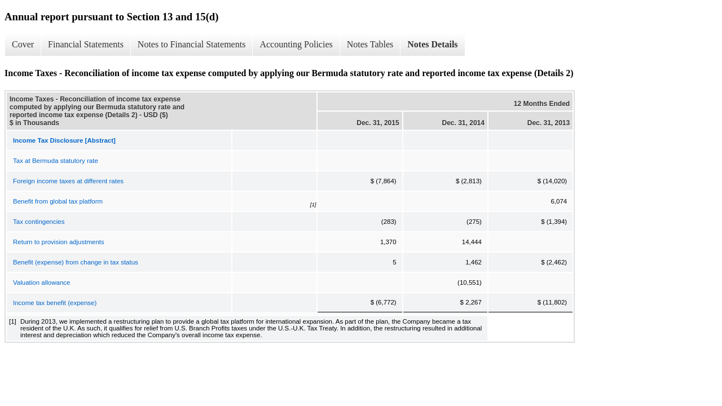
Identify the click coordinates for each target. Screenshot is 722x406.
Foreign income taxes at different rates (68, 181)
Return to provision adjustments (58, 242)
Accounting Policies (295, 44)
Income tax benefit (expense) (54, 302)
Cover (23, 44)
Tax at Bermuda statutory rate (55, 160)
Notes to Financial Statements (192, 44)
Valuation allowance (41, 282)
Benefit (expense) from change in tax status (75, 262)
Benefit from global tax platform (58, 201)
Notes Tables (370, 44)
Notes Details (432, 44)
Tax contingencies (38, 221)
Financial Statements (86, 44)
